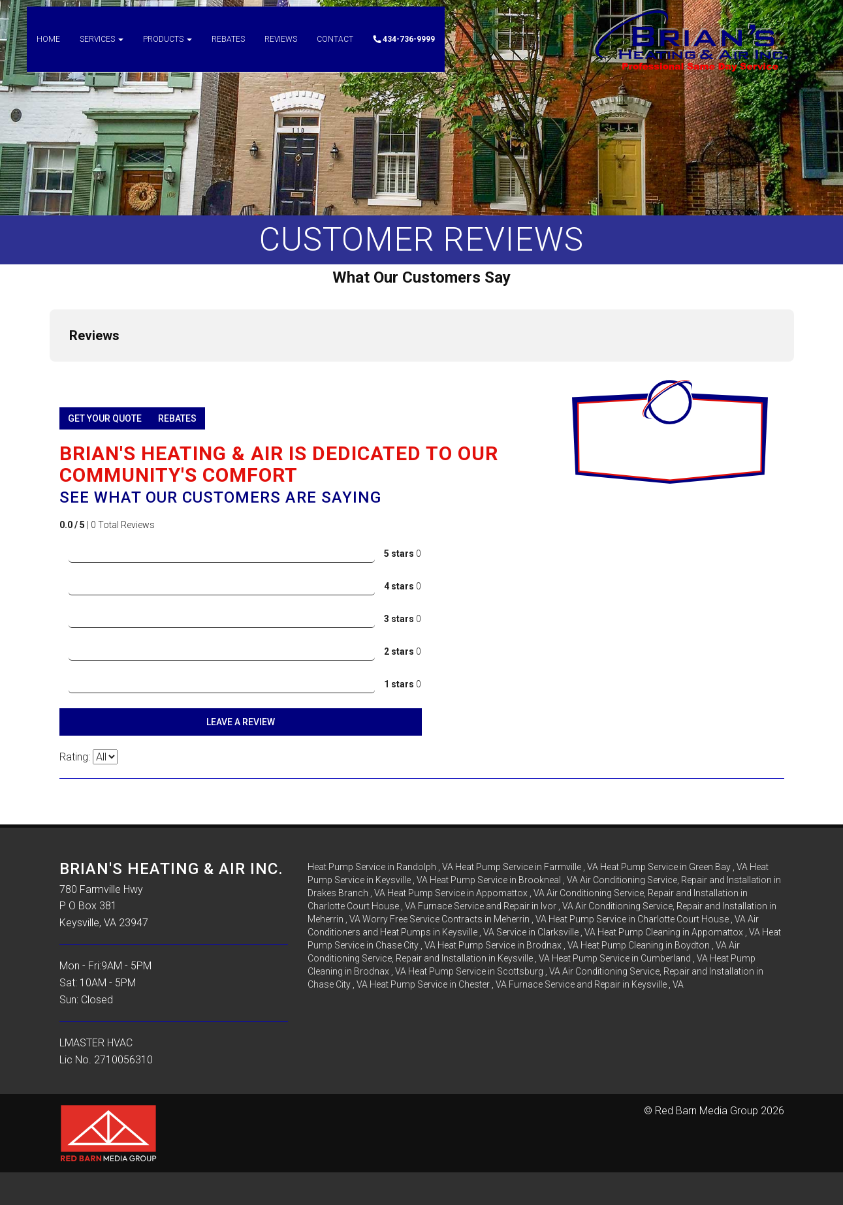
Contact (335, 52)
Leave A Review (240, 722)
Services (101, 52)
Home (48, 52)
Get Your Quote (105, 418)
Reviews (280, 52)
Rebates (228, 52)
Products (167, 52)
